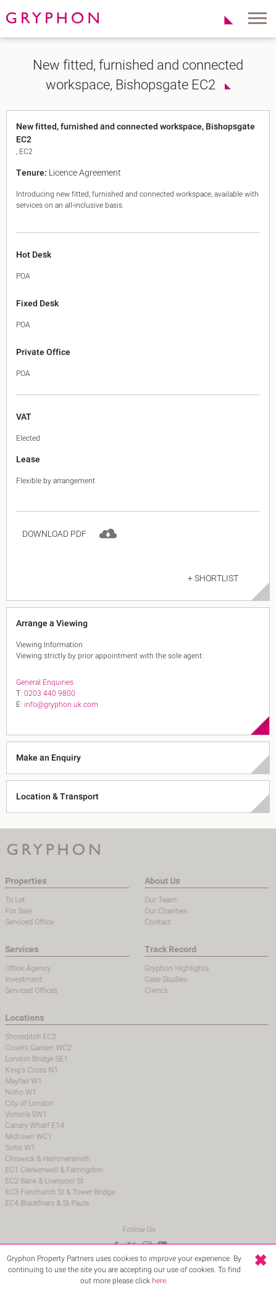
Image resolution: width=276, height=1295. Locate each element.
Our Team (114, 899)
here (159, 1280)
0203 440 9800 (49, 707)
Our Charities (119, 911)
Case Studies (119, 979)
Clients (109, 990)
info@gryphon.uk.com (61, 718)
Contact (110, 922)
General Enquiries (44, 696)
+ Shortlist (213, 592)
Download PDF (54, 548)
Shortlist (222, 19)
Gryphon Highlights (130, 968)
